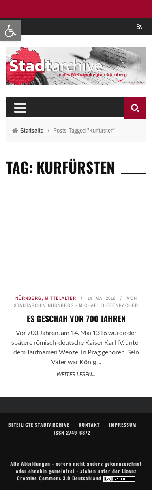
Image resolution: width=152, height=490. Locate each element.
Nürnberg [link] (28, 298)
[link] (10, 30)
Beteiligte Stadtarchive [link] (38, 424)
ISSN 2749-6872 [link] (72, 432)
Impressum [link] (122, 424)
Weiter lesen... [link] (76, 374)
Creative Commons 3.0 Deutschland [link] (76, 478)
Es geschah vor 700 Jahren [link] (76, 318)
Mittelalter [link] (60, 298)
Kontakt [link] (89, 424)
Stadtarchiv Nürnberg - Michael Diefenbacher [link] (76, 305)
